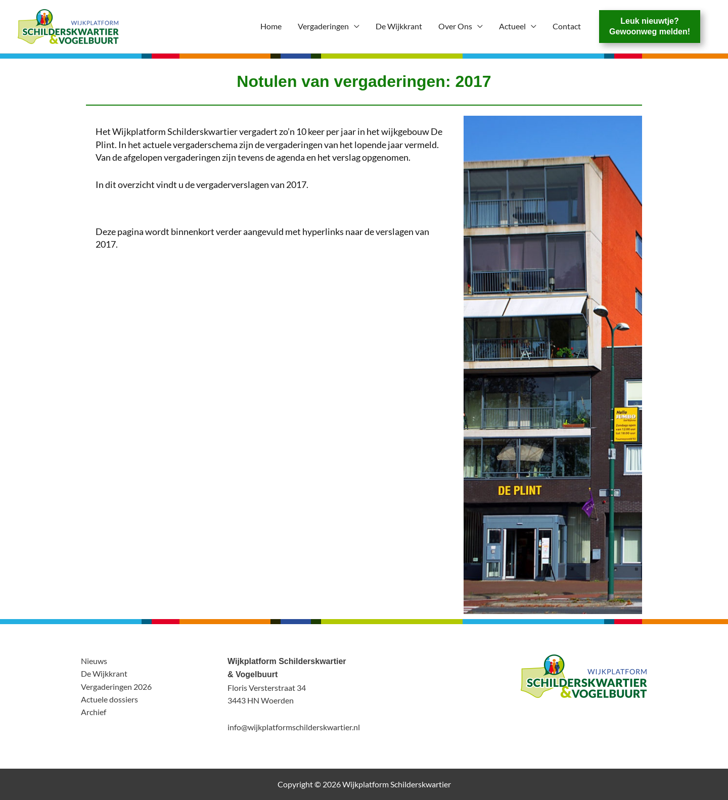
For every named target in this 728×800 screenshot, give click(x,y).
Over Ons (455, 26)
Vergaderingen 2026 (116, 686)
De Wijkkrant (399, 26)
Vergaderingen (323, 26)
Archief (93, 712)
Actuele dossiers (109, 699)
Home (271, 26)
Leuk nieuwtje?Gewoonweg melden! (649, 26)
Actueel (512, 26)
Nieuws (94, 661)
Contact (567, 26)
